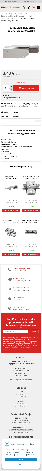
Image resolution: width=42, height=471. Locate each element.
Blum (28, 13)
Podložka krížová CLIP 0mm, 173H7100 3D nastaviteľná (11, 222)
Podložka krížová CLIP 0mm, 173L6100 (31, 177)
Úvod (3, 13)
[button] (24, 7)
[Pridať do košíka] (26, 88)
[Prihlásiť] (29, 7)
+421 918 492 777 (28, 2)
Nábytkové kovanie (15, 13)
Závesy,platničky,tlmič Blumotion (13, 16)
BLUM (15, 112)
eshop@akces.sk (13, 2)
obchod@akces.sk (21, 403)
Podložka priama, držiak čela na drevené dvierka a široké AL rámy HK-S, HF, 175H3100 (31, 223)
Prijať (21, 459)
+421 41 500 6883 (21, 396)
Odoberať (33, 331)
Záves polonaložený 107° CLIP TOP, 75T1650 (11, 178)
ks (9, 88)
